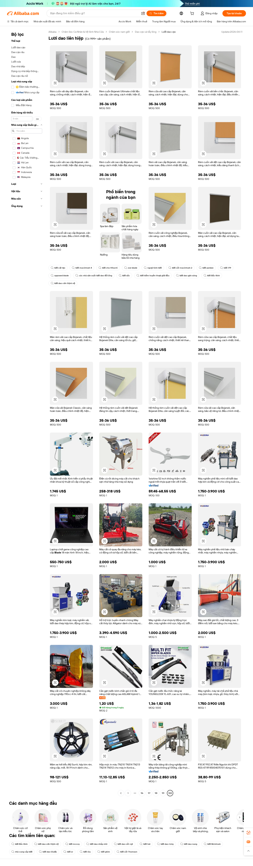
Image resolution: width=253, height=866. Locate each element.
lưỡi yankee (206, 267)
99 (163, 793)
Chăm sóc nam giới (119, 31)
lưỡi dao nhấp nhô (96, 844)
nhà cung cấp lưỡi (21, 851)
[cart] (192, 13)
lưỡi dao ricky (165, 844)
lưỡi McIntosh (212, 844)
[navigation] (26, 413)
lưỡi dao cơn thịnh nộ (63, 283)
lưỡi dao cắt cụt (123, 844)
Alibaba (52, 31)
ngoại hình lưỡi (153, 267)
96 (142, 793)
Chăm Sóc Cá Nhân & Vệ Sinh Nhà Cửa (83, 31)
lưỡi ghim (103, 851)
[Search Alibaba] (94, 13)
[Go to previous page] (121, 793)
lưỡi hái (145, 844)
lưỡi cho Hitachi (108, 267)
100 (170, 793)
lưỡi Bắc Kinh (212, 275)
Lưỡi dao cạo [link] (169, 31)
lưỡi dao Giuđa (48, 851)
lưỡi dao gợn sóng (186, 275)
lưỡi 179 (225, 267)
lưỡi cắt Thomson (127, 851)
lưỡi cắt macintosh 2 (180, 267)
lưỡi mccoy (72, 844)
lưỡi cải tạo (58, 267)
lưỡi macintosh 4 (82, 267)
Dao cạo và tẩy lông (145, 31)
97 (149, 793)
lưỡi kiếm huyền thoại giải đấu (153, 275)
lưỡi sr (68, 851)
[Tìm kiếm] (156, 13)
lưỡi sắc (124, 275)
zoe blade (130, 267)
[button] (143, 13)
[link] (248, 832)
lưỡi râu (85, 851)
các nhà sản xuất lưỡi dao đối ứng (93, 275)
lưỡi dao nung (188, 844)
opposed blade (60, 275)
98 (156, 793)
